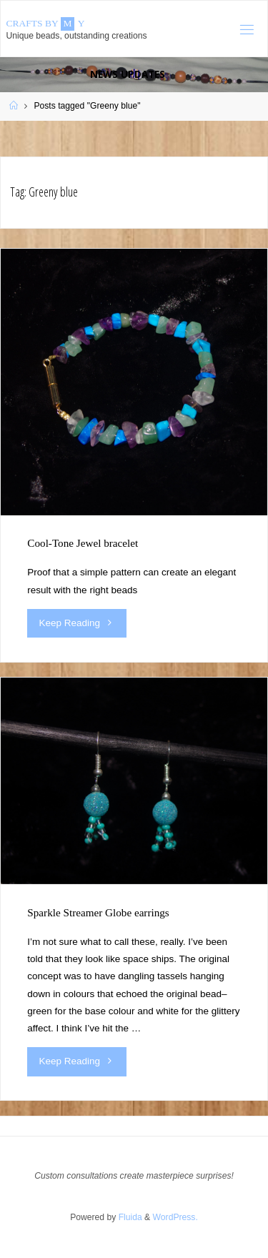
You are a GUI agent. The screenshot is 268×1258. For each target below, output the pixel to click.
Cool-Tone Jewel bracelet (82, 543)
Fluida (129, 1217)
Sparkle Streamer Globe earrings (98, 912)
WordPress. (175, 1217)
